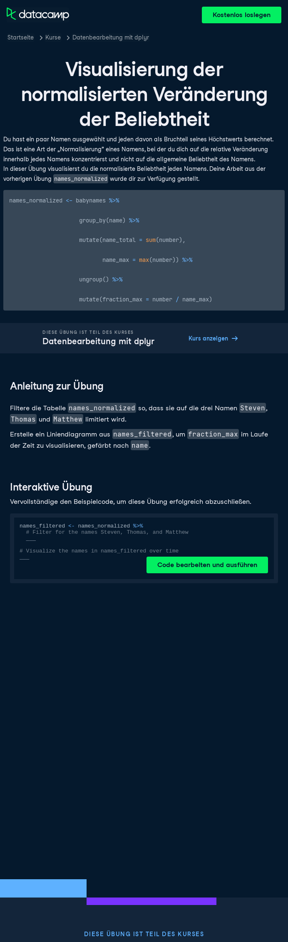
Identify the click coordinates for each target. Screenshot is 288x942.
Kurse (53, 37)
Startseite (20, 37)
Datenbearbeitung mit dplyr (110, 37)
